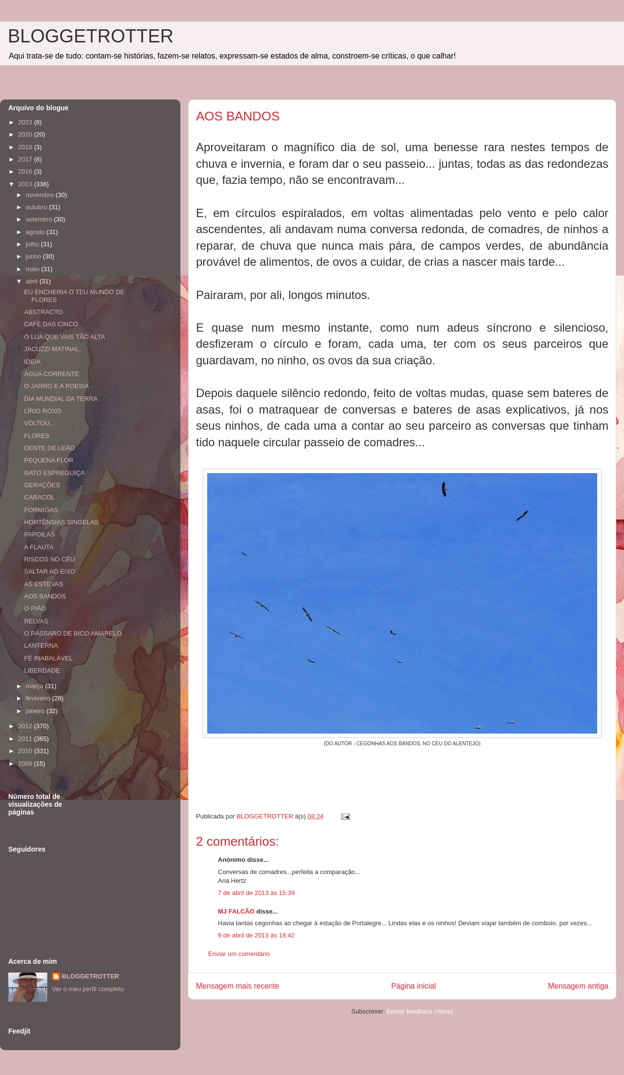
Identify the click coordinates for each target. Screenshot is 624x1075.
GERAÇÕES (42, 485)
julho (33, 244)
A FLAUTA (38, 547)
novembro (41, 195)
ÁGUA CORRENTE (51, 374)
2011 (26, 738)
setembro (40, 219)
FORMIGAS (41, 510)
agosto (36, 232)
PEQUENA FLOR (48, 460)
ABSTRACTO (43, 312)
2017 (26, 159)
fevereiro (39, 698)
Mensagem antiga (578, 986)
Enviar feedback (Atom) (420, 1011)
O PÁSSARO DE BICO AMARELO (72, 633)
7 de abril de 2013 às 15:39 (256, 892)
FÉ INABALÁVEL (48, 658)
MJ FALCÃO (236, 911)
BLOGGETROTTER (91, 36)
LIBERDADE (42, 670)
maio (33, 269)
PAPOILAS (39, 534)
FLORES (36, 435)
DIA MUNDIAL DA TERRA (61, 398)
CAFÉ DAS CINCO (51, 324)
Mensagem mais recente (237, 986)
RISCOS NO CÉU (49, 559)
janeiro (36, 711)
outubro (37, 207)
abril (32, 281)
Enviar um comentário (239, 953)
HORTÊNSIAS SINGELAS (61, 522)
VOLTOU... (39, 423)
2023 (26, 122)
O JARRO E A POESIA (56, 386)
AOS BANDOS (45, 596)
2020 (26, 134)
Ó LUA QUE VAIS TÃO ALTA (64, 336)
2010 (26, 751)
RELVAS (36, 621)
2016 (26, 171)
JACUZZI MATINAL (51, 349)
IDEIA (32, 361)
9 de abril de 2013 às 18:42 (256, 935)
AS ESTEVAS (43, 584)
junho (34, 256)
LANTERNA (41, 645)
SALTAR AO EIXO (49, 571)
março (35, 686)
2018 (26, 147)
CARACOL (39, 497)
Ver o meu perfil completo (88, 989)
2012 (26, 726)
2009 (26, 763)
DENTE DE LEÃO (49, 448)
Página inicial (413, 986)
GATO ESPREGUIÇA (54, 473)
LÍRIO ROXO (42, 411)
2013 (26, 184)
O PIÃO (35, 608)
